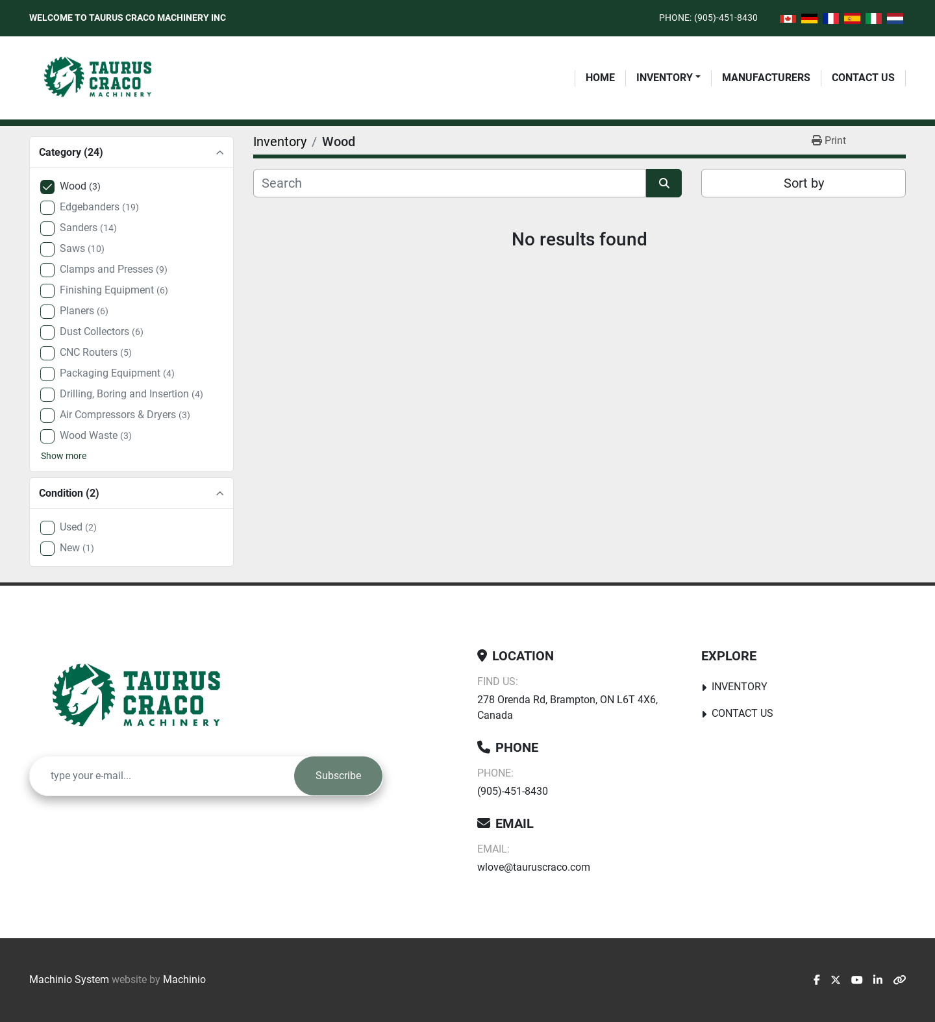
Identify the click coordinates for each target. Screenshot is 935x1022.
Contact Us (863, 77)
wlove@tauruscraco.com (533, 867)
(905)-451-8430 (726, 17)
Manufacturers (766, 77)
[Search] (449, 183)
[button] (668, 78)
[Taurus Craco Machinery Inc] (145, 696)
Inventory (664, 77)
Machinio (184, 979)
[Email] (162, 775)
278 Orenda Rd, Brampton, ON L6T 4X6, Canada (567, 707)
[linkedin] (877, 980)
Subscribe (338, 775)
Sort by (804, 183)
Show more (63, 456)
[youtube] (857, 980)
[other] (899, 980)
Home (600, 77)
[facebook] (817, 980)
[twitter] (835, 980)
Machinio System (69, 979)
